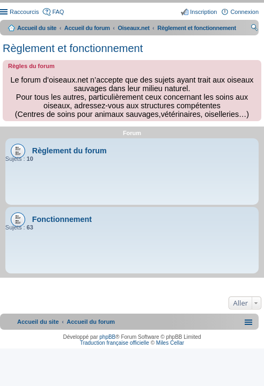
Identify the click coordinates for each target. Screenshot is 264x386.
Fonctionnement (62, 219)
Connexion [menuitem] (244, 12)
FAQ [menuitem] (58, 12)
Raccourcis (24, 12)
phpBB (107, 337)
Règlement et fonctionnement (73, 48)
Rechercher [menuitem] (254, 29)
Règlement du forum (69, 150)
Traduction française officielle (114, 343)
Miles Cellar (170, 343)
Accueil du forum (87, 28)
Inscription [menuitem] (203, 12)
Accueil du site (36, 28)
